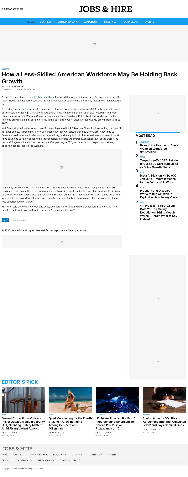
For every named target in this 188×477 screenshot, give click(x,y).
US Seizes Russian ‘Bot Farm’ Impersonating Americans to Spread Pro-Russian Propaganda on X (115, 423)
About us (7, 460)
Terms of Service (70, 460)
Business (46, 21)
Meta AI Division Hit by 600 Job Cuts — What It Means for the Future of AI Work (158, 179)
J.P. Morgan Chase (44, 97)
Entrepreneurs (68, 21)
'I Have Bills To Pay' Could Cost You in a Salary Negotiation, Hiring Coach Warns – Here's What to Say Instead (158, 212)
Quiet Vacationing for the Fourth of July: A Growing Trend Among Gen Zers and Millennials (70, 423)
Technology (130, 21)
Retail (142, 157)
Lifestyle (110, 21)
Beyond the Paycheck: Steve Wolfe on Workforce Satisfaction (159, 149)
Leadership (91, 21)
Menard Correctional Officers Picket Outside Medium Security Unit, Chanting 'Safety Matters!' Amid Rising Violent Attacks (23, 423)
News (142, 202)
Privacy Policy (45, 460)
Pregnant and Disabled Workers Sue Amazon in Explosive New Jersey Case (158, 194)
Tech (142, 172)
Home (30, 21)
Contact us (25, 460)
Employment (18, 220)
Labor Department (28, 109)
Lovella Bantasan (15, 86)
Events (149, 21)
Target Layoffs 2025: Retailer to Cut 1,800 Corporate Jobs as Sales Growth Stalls (159, 164)
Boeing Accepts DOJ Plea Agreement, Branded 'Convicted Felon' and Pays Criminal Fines (164, 422)
